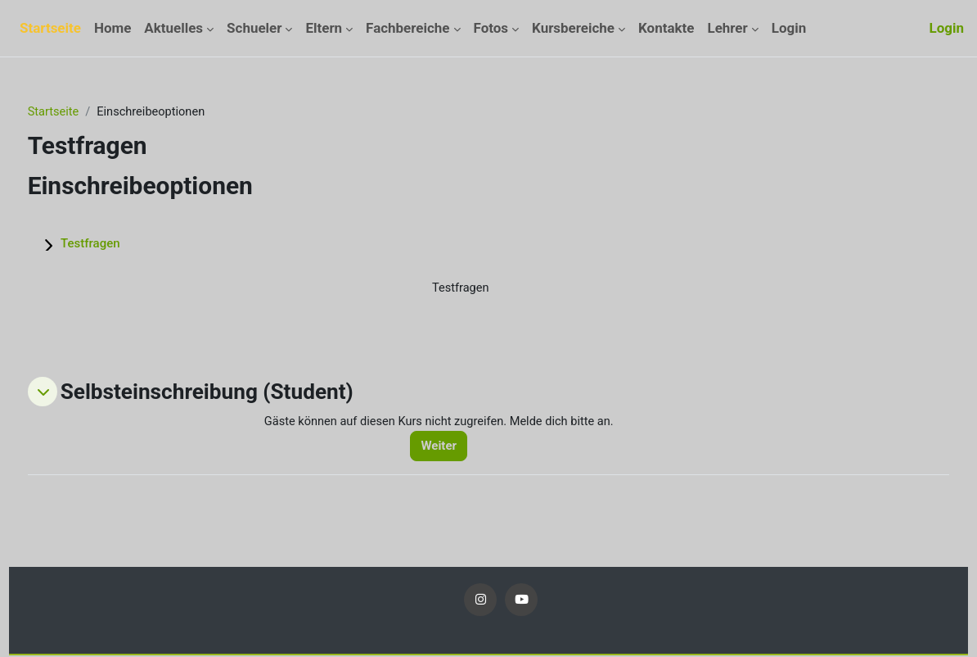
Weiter (459, 447)
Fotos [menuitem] (491, 28)
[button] (73, 393)
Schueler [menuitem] (254, 28)
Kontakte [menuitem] (666, 28)
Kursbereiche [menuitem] (573, 28)
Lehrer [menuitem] (727, 28)
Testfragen (121, 244)
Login (947, 28)
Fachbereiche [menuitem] (407, 28)
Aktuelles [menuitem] (173, 28)
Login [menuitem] (789, 28)
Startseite (84, 112)
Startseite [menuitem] (50, 28)
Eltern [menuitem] (323, 28)
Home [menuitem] (112, 28)
